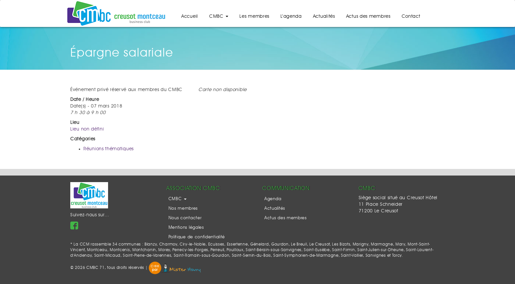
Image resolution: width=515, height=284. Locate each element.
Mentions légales (186, 227)
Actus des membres (368, 16)
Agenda (272, 199)
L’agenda (291, 16)
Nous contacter (185, 218)
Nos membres (183, 208)
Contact (411, 16)
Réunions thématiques (108, 149)
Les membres (254, 16)
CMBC (219, 16)
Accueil (189, 16)
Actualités (324, 16)
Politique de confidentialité (196, 237)
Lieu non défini (87, 129)
